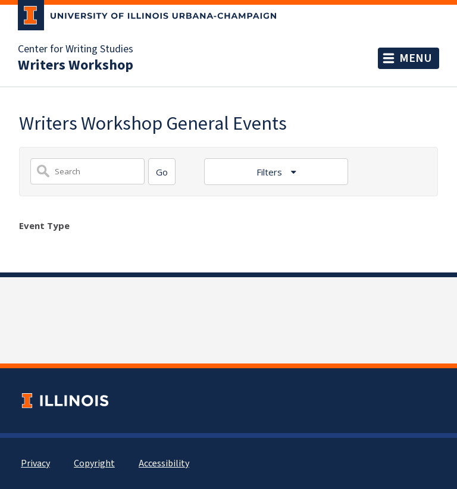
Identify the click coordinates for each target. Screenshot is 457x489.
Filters (270, 172)
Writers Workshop (75, 65)
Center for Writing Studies (75, 49)
